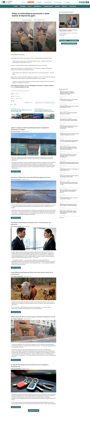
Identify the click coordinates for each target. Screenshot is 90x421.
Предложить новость (39, 102)
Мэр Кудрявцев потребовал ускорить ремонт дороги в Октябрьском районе (68, 205)
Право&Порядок (63, 161)
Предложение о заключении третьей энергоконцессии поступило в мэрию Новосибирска (68, 212)
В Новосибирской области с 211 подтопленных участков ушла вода (44, 110)
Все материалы (61, 35)
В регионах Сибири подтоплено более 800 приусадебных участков (30, 177)
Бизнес (61, 111)
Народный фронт (19, 98)
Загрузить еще (33, 410)
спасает (13, 87)
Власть (61, 98)
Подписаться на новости (49, 102)
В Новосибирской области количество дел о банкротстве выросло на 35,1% (33, 316)
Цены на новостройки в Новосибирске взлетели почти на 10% (68, 113)
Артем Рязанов (28, 20)
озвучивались (30, 303)
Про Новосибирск (73, 40)
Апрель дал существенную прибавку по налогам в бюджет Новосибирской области (68, 191)
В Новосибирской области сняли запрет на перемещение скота (69, 169)
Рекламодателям (85, 3)
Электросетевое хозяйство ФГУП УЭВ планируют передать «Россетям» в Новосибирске (68, 155)
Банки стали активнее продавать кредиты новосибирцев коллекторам (69, 176)
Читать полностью (16, 171)
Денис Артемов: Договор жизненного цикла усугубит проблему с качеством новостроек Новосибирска (68, 148)
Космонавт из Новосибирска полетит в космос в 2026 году (21, 110)
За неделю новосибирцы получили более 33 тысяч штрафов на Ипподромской (69, 141)
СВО (14, 98)
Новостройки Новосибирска (69, 43)
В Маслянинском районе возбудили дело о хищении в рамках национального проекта (69, 163)
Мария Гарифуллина (18, 276)
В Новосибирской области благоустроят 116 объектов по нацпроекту (69, 100)
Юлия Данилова (17, 226)
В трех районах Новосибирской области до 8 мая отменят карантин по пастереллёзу (69, 127)
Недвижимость (66, 111)
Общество (33, 10)
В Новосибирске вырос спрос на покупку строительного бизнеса (69, 198)
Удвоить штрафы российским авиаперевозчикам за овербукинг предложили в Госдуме (67, 92)
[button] (77, 2)
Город (68, 153)
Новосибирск (17, 96)
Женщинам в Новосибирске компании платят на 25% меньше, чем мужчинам (68, 120)
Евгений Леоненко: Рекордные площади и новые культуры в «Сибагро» (68, 30)
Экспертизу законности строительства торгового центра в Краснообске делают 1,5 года (69, 183)
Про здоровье (63, 40)
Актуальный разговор (66, 12)
